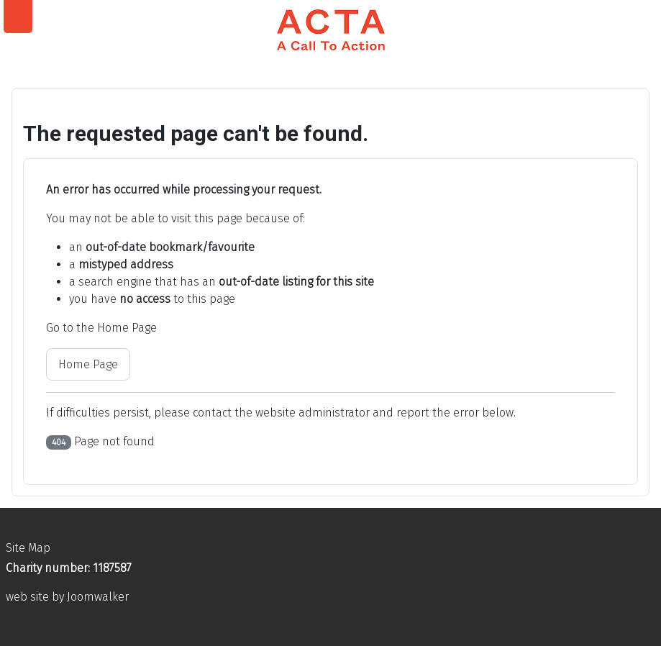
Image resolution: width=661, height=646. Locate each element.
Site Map (28, 548)
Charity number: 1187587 (69, 568)
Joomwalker (98, 597)
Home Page (88, 364)
